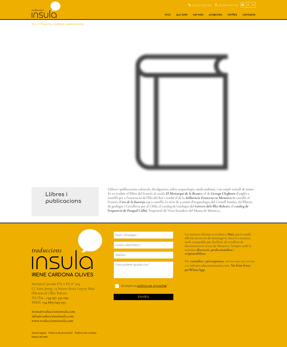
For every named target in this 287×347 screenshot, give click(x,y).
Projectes (46, 24)
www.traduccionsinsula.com (52, 320)
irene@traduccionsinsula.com (53, 311)
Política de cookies (85, 333)
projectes (215, 14)
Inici (34, 24)
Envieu (143, 296)
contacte (249, 14)
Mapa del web (40, 337)
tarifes (232, 14)
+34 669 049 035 (226, 5)
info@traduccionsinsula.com (53, 316)
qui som (181, 14)
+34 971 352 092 (199, 5)
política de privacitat (152, 286)
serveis (198, 14)
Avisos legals (39, 333)
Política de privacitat (60, 333)
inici (168, 14)
